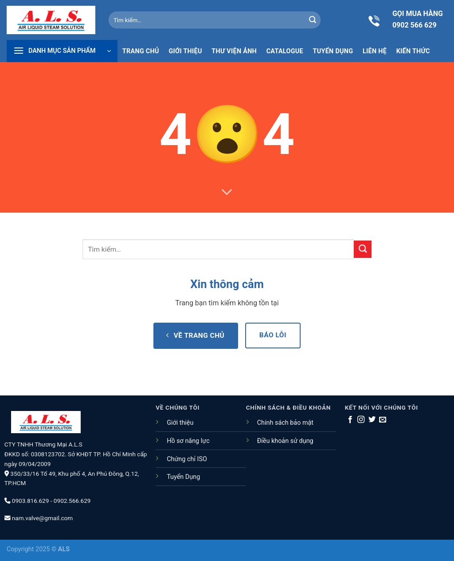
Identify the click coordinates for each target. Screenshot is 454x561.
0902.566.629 (72, 500)
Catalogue (284, 51)
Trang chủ (140, 51)
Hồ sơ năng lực (188, 441)
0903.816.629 (30, 500)
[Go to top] (409, 499)
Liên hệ (375, 51)
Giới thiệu (185, 51)
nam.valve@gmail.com (42, 517)
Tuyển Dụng (183, 477)
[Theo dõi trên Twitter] (372, 420)
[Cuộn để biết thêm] (227, 192)
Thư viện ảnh (234, 51)
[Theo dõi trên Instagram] (360, 420)
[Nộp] (312, 20)
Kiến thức (413, 51)
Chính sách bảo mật (285, 423)
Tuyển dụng (333, 51)
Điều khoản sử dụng (285, 441)
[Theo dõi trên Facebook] (350, 420)
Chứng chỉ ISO (187, 459)
